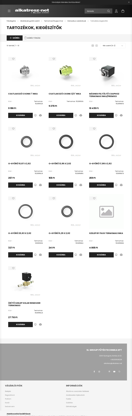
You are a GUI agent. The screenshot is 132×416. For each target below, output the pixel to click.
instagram (99, 371)
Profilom (8, 399)
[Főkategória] (11, 21)
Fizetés (68, 399)
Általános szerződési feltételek (77, 391)
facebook (94, 371)
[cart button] (122, 11)
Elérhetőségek (71, 406)
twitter (104, 371)
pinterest (109, 371)
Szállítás (69, 403)
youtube (114, 371)
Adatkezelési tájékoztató (75, 395)
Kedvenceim (10, 406)
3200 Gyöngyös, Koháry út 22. (110, 356)
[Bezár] (129, 2)
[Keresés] (98, 11)
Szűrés (16, 38)
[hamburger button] (9, 11)
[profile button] (116, 11)
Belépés (8, 391)
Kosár (7, 403)
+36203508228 (116, 359)
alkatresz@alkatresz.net (113, 363)
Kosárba (20, 115)
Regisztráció (10, 395)
